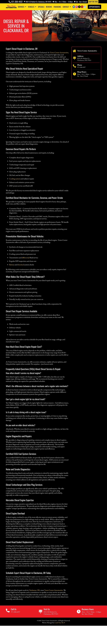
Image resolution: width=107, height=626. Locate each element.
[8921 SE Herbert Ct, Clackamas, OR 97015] (24, 1)
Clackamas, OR (34, 590)
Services (22, 6)
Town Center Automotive (59, 52)
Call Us (13, 609)
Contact (67, 6)
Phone (79, 65)
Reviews (49, 6)
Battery (11, 264)
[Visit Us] (40, 611)
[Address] (74, 58)
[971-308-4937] (10, 2)
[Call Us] (8, 610)
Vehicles (32, 6)
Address (80, 56)
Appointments (94, 6)
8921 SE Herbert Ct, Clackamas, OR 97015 (38, 1)
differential (26, 257)
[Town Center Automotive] (74, 50)
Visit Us (47, 609)
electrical (21, 264)
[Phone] (74, 66)
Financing (57, 6)
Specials (41, 6)
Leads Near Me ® (60, 623)
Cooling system (14, 178)
